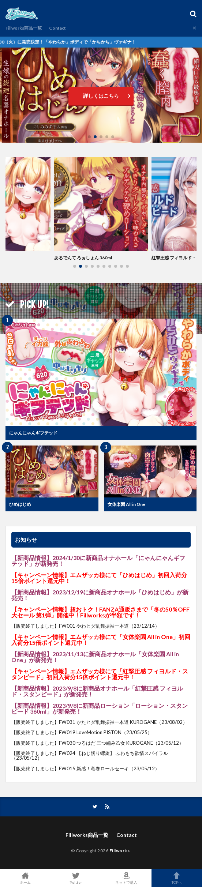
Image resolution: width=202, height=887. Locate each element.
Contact (57, 28)
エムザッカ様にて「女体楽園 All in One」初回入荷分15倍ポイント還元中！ (100, 639)
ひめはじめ (20, 504)
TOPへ (177, 878)
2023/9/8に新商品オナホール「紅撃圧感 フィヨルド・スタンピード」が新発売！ (97, 691)
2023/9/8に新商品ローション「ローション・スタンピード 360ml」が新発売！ (99, 708)
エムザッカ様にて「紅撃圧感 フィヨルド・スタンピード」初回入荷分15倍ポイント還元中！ (99, 674)
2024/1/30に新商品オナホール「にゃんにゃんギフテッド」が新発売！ (98, 560)
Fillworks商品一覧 (23, 28)
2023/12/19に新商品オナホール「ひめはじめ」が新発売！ (99, 595)
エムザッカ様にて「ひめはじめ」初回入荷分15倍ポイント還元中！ (99, 577)
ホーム (25, 878)
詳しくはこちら (101, 96)
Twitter (75, 878)
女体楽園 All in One (126, 504)
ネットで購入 (126, 878)
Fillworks (119, 850)
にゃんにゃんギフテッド (33, 433)
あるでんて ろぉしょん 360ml (83, 257)
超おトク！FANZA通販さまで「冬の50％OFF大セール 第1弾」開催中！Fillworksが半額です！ (100, 612)
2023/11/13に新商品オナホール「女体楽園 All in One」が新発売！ (95, 656)
